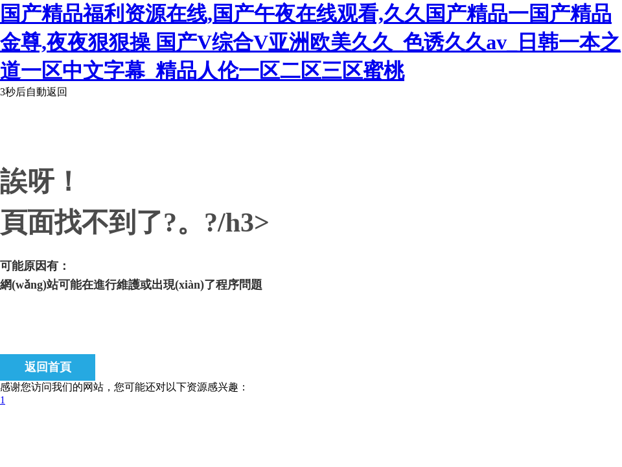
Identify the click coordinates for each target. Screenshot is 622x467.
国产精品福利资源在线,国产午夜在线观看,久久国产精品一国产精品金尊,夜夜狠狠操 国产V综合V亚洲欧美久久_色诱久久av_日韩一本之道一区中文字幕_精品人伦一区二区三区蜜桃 (310, 42)
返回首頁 (48, 367)
